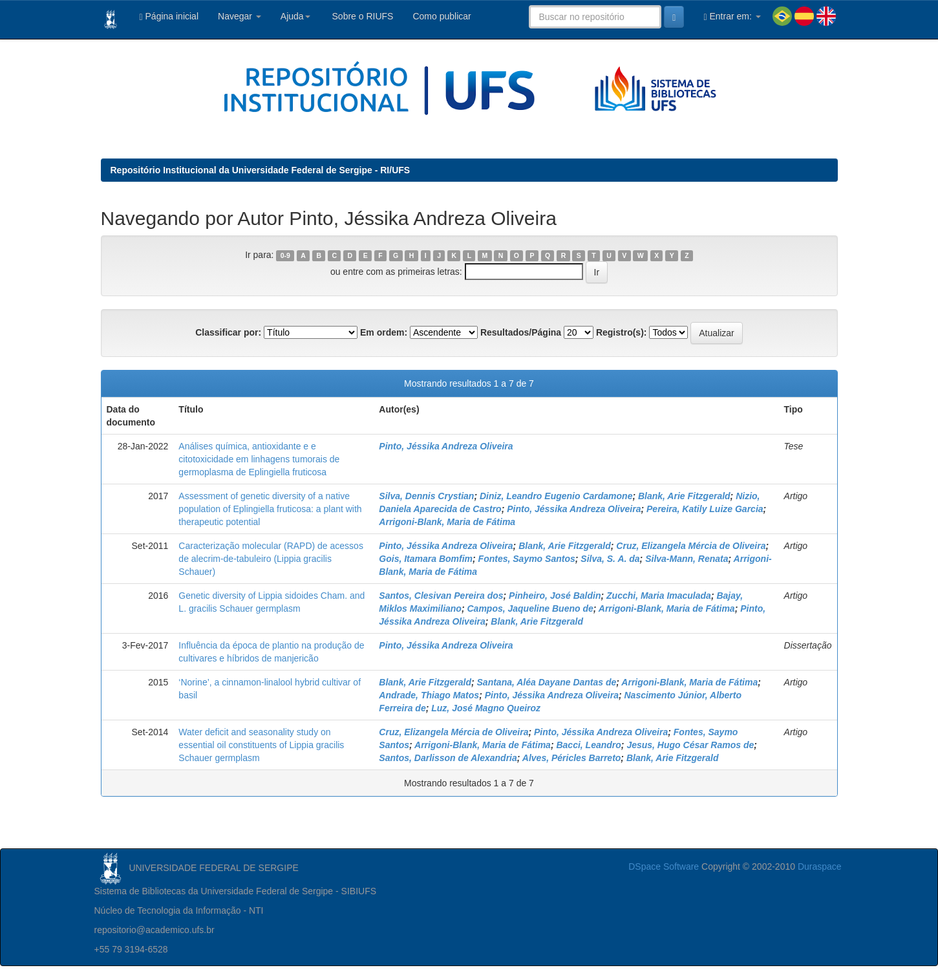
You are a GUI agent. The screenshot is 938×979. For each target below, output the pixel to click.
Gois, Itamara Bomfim (426, 559)
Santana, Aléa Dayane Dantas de (547, 682)
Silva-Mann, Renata (686, 559)
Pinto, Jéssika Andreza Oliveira (446, 446)
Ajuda (295, 16)
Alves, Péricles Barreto (571, 758)
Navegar (239, 16)
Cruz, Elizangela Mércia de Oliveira (690, 546)
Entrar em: (731, 16)
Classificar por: (228, 332)
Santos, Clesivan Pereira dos (441, 595)
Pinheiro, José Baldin (555, 595)
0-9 (285, 255)
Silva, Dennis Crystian (426, 496)
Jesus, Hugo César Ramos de (690, 745)
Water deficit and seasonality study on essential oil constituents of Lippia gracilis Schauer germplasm (261, 745)
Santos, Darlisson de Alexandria (448, 758)
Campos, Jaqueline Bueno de (530, 608)
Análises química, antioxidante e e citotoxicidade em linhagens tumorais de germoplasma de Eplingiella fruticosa (258, 459)
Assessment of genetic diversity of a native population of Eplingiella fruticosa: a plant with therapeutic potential (269, 509)
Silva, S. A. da (610, 559)
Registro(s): (621, 332)
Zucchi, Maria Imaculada (658, 595)
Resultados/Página (520, 332)
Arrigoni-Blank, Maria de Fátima (447, 522)
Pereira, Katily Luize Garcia (704, 509)
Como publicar (441, 16)
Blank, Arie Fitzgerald (684, 496)
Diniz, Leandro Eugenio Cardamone (556, 496)
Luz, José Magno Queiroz (485, 708)
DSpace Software (663, 866)
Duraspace (820, 866)
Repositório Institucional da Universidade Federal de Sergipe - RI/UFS (260, 170)
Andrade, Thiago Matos (429, 695)
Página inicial (169, 16)
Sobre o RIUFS (362, 16)
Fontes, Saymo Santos (526, 559)
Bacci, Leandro (588, 745)
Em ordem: (383, 332)
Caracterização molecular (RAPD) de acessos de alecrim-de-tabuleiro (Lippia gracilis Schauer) (270, 559)
